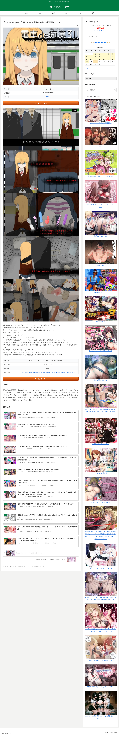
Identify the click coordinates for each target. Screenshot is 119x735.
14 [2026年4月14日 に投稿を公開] (91, 59)
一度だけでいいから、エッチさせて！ (100, 568)
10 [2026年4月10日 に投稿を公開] (104, 56)
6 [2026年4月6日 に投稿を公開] (86, 56)
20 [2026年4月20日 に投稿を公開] (87, 61)
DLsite (48, 97)
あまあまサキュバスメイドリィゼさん (100, 351)
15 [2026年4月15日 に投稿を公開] (95, 59)
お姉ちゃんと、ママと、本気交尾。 (100, 123)
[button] (115, 90)
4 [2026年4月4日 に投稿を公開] (108, 54)
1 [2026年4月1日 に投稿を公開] (95, 54)
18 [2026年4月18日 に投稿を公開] (108, 59)
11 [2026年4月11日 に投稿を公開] (108, 56)
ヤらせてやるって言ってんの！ (100, 502)
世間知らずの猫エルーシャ (100, 444)
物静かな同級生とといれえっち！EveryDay (100, 687)
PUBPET (100, 146)
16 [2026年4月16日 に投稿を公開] (99, 59)
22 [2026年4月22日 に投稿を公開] (95, 61)
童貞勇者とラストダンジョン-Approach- (100, 176)
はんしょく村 (100, 265)
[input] (100, 90)
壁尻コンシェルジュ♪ (100, 236)
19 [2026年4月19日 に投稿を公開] (112, 59)
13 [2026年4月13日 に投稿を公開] (87, 59)
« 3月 (86, 68)
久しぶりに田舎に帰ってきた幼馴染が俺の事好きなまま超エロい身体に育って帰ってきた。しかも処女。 (100, 412)
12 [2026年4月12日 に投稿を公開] (112, 56)
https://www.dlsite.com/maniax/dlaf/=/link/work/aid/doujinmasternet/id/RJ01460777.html (48, 372)
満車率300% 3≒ (100, 321)
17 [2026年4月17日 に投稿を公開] (104, 59)
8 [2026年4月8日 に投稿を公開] (95, 56)
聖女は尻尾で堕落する (100, 380)
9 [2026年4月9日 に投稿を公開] (99, 56)
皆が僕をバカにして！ (100, 292)
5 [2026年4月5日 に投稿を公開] (112, 54)
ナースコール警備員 (100, 473)
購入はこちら (42, 103)
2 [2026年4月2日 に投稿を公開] (99, 54)
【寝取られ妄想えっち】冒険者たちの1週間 (100, 660)
